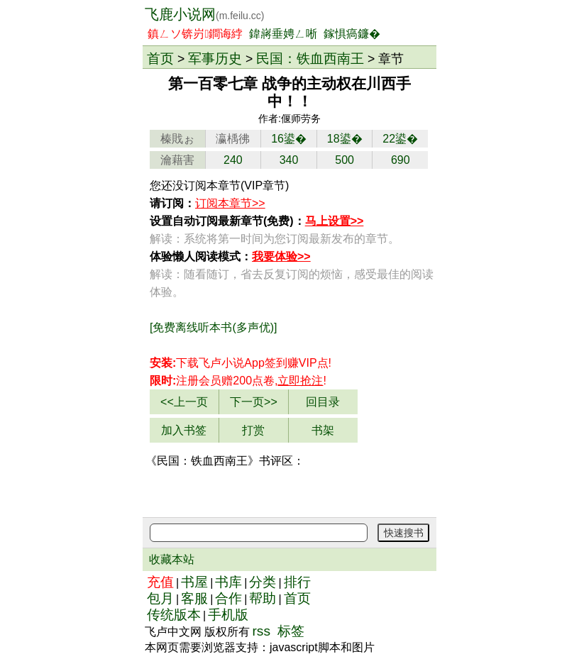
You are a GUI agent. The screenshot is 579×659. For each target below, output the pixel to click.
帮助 (262, 598)
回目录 (323, 402)
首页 (160, 58)
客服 (194, 598)
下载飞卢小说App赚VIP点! (240, 363)
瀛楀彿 (233, 139)
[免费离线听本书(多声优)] (213, 327)
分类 (262, 582)
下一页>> (253, 402)
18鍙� (345, 139)
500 (344, 160)
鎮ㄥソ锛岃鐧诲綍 (195, 34)
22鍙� (400, 139)
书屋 (194, 582)
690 (400, 160)
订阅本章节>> (230, 203)
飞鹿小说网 (204, 14)
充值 (160, 582)
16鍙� (289, 139)
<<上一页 (184, 402)
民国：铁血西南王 (310, 58)
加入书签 (183, 430)
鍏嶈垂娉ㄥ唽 (283, 34)
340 (289, 160)
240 (233, 160)
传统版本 (174, 614)
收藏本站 (171, 559)
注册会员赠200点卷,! (238, 381)
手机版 (228, 614)
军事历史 (215, 58)
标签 (290, 631)
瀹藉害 (177, 160)
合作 (228, 598)
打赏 (253, 430)
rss (261, 631)
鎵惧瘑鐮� (352, 34)
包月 (160, 598)
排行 (297, 582)
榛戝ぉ (177, 139)
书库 (228, 582)
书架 (322, 430)
